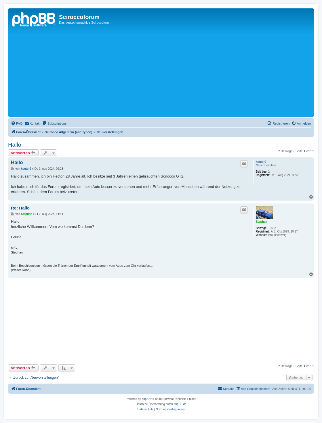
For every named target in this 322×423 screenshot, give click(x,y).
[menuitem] (16, 123)
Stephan (261, 221)
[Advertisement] (165, 72)
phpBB (146, 399)
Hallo (14, 145)
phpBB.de (180, 404)
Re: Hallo (20, 207)
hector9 (261, 161)
